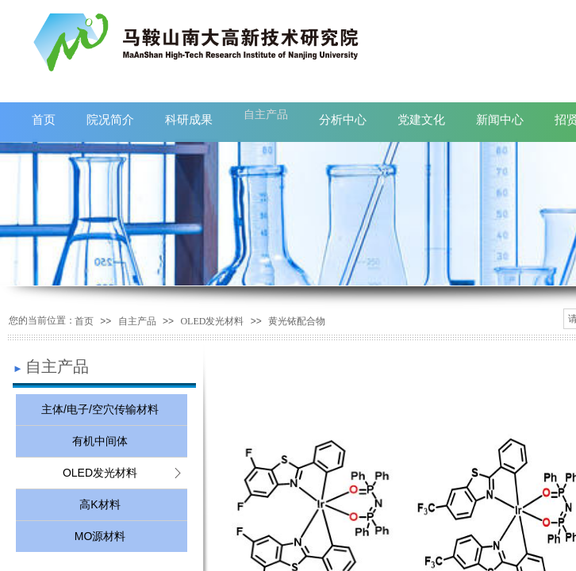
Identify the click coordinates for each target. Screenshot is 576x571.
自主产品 (137, 321)
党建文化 (421, 119)
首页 (84, 321)
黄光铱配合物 (296, 321)
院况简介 (110, 119)
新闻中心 (500, 119)
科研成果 (189, 119)
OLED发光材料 (212, 321)
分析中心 (343, 119)
